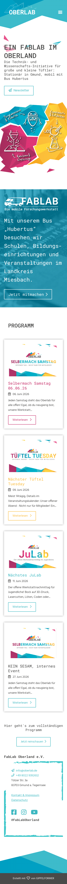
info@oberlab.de (26, 770)
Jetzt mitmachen (26, 294)
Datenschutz (19, 800)
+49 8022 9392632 (27, 775)
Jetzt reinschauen (32, 741)
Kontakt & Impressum (25, 795)
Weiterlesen (20, 420)
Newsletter (21, 90)
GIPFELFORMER (45, 878)
